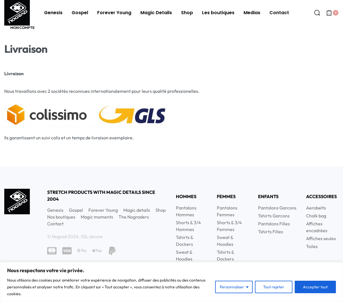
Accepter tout (315, 287)
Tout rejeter (273, 287)
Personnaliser (232, 287)
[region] (171, 282)
